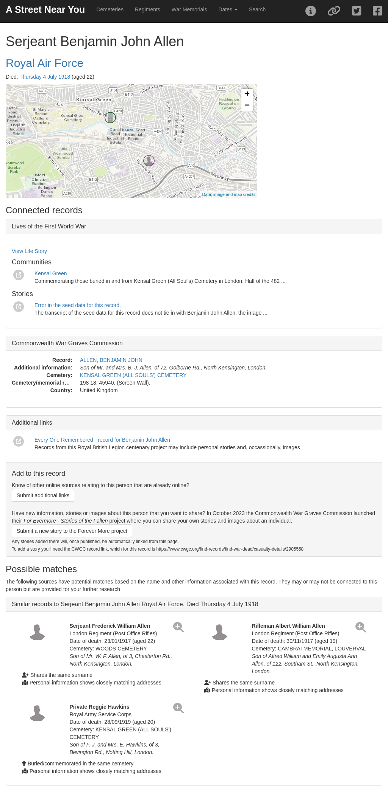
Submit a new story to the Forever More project (72, 531)
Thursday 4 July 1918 (44, 77)
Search (257, 9)
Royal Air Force (44, 63)
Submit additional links (43, 495)
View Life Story (29, 251)
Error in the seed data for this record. (77, 305)
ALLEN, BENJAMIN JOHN (111, 360)
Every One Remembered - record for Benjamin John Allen (102, 440)
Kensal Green (50, 273)
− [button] (247, 106)
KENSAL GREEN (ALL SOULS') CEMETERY (133, 375)
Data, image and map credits (229, 194)
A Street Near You (45, 9)
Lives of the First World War (49, 226)
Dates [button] (227, 9)
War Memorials (189, 9)
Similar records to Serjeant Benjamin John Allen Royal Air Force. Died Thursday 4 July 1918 (135, 604)
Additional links (32, 422)
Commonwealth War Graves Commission (67, 343)
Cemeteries (110, 9)
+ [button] (247, 94)
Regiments (147, 9)
